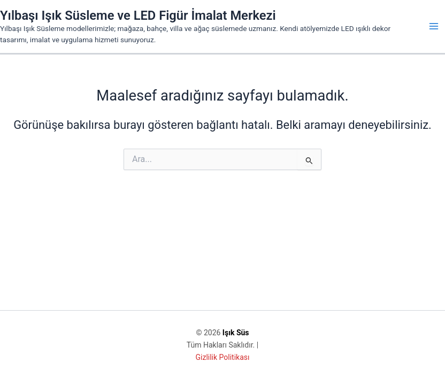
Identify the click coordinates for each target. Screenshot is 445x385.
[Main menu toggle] (434, 26)
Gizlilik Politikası (223, 357)
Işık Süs (236, 332)
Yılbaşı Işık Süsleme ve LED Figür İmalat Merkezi (138, 15)
